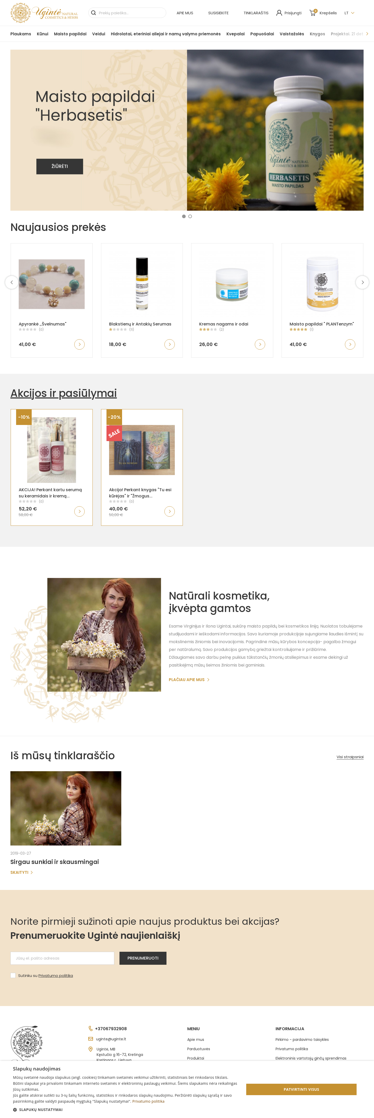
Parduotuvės (198, 1049)
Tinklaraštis (256, 13)
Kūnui (42, 34)
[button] (184, 216)
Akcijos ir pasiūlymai (63, 393)
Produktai (195, 1058)
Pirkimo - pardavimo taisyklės (302, 1039)
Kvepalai (235, 34)
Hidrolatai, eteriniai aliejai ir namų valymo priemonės (166, 34)
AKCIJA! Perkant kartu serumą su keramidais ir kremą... (50, 493)
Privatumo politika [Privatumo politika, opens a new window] (148, 1101)
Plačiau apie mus (189, 679)
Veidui (98, 34)
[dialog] (187, 1089)
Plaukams (20, 34)
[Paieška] (127, 13)
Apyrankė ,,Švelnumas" (42, 324)
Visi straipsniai (350, 757)
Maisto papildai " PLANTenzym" (322, 324)
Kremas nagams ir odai (223, 324)
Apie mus (185, 13)
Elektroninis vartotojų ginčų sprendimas (311, 1058)
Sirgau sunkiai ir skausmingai (54, 862)
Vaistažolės (292, 34)
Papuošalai (262, 34)
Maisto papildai (70, 34)
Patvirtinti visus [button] (301, 1089)
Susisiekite (218, 13)
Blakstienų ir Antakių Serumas (140, 324)
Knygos (317, 34)
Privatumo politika (55, 975)
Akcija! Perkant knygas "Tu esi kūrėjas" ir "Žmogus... (140, 493)
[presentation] (11, 282)
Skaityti (21, 872)
